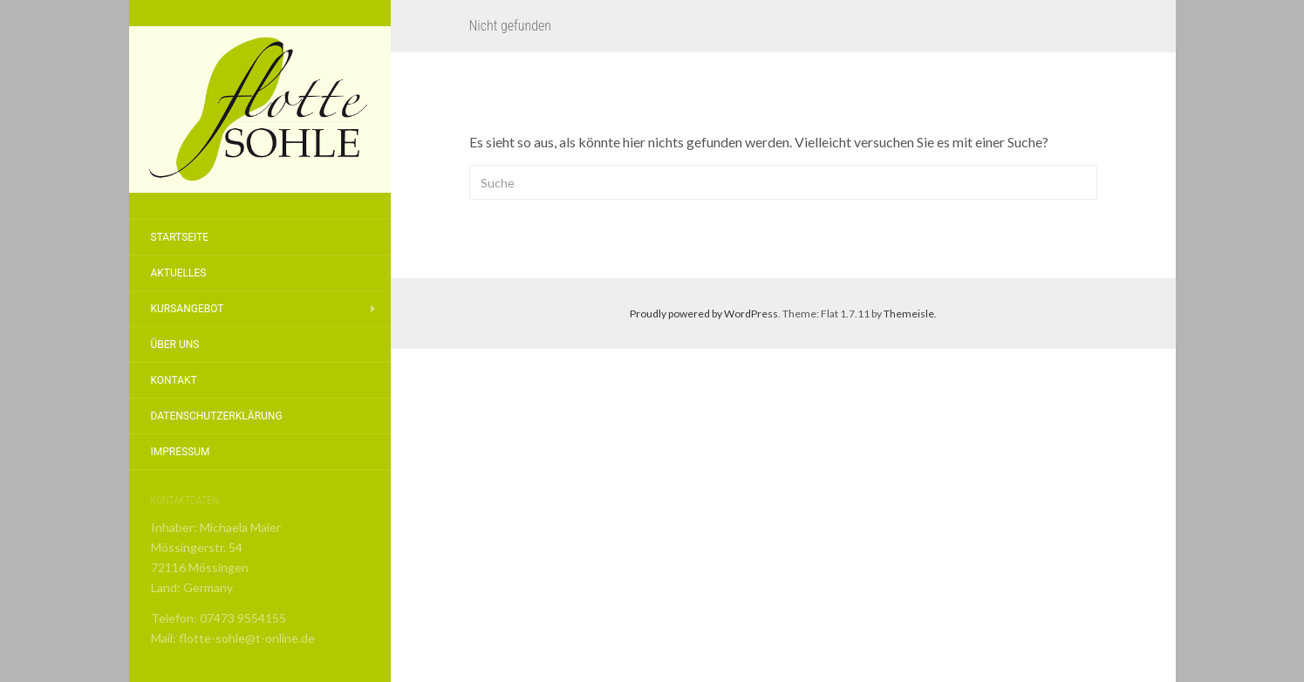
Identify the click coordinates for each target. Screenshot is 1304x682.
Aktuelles (179, 273)
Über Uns (175, 344)
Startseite (180, 237)
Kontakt (174, 380)
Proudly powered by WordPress (704, 313)
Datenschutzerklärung (217, 416)
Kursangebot (187, 309)
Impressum (180, 452)
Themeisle (909, 313)
